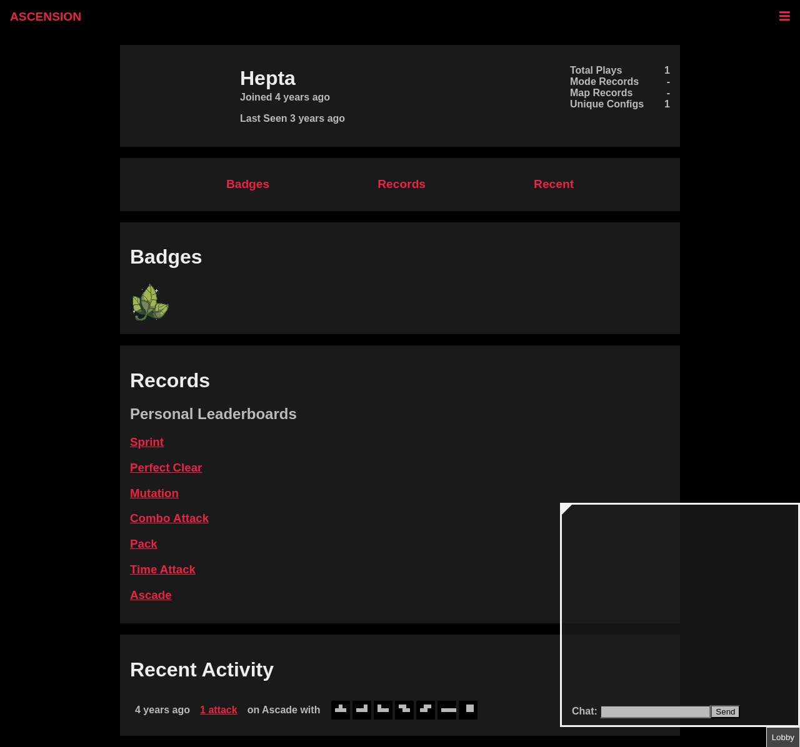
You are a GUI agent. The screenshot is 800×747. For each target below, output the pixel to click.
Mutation (154, 493)
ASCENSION (45, 16)
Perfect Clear (166, 467)
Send (725, 711)
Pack (144, 543)
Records (402, 183)
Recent (554, 183)
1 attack (219, 710)
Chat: (586, 711)
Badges (247, 183)
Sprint (147, 441)
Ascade (151, 594)
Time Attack (163, 569)
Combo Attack (169, 518)
